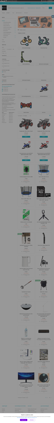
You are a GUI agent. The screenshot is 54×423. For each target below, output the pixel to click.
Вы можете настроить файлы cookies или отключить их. (26, 417)
